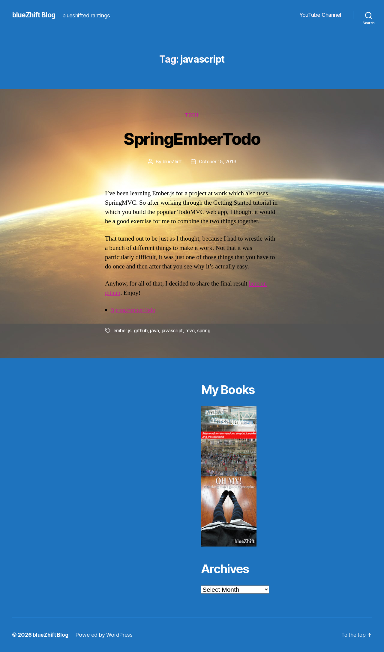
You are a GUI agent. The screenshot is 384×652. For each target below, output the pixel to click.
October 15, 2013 (217, 162)
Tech (192, 115)
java (155, 331)
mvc (191, 331)
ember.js (122, 331)
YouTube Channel (320, 15)
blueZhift (171, 162)
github (141, 331)
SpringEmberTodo (192, 138)
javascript (173, 331)
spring (205, 331)
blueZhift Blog (34, 15)
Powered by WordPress (104, 635)
